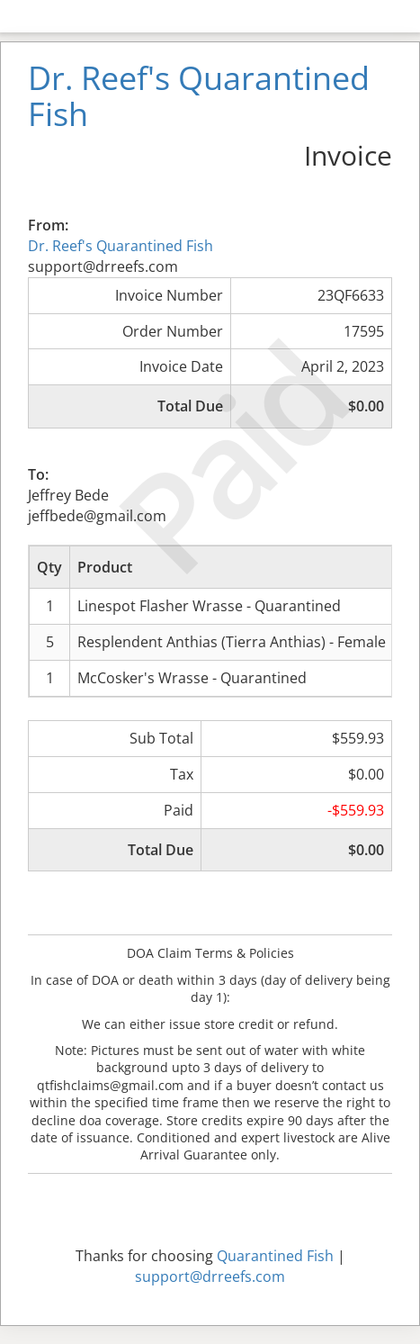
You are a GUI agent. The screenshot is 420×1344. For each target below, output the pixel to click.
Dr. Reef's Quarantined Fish (120, 246)
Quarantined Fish (275, 1256)
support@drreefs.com (210, 1276)
